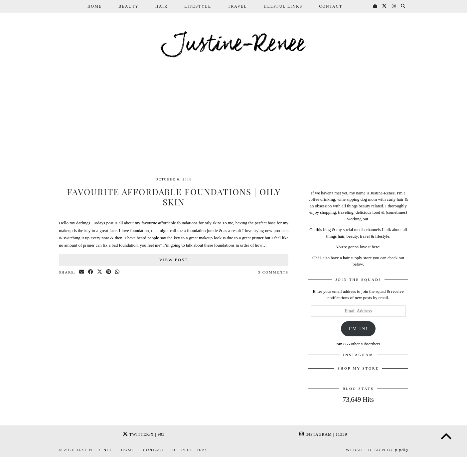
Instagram (323, 434)
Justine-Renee (233, 44)
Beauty (128, 6)
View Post (173, 259)
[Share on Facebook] (90, 272)
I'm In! (358, 328)
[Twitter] (384, 6)
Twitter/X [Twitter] (144, 434)
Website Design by (377, 450)
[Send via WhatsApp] (117, 272)
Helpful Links (283, 6)
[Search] (403, 6)
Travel (237, 6)
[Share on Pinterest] (108, 272)
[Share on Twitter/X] (99, 272)
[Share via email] (82, 272)
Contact (330, 6)
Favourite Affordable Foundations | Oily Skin (174, 197)
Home (94, 6)
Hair (161, 6)
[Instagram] (394, 6)
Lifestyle (197, 6)
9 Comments (273, 272)
